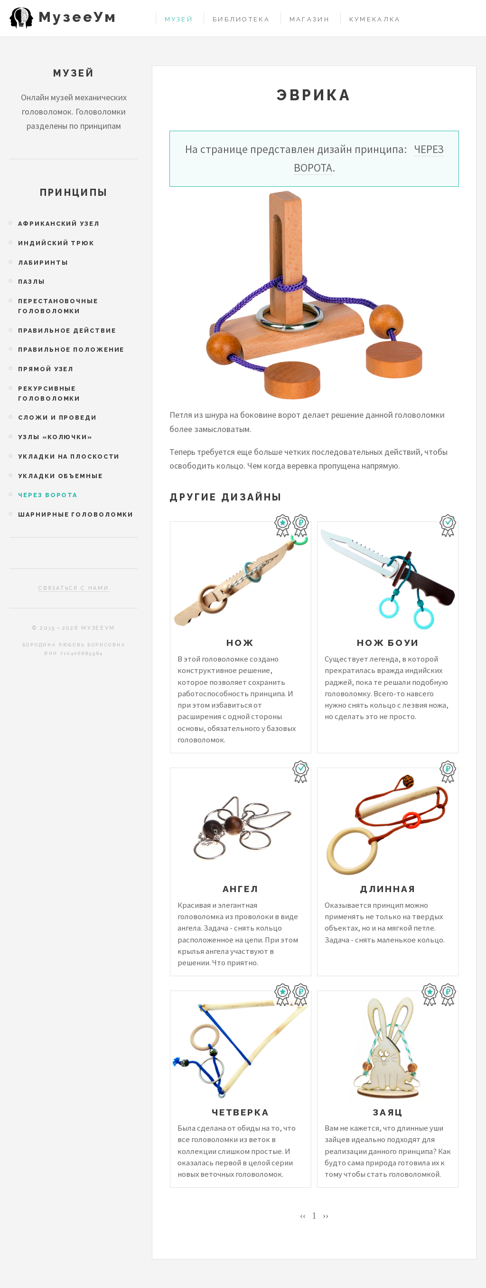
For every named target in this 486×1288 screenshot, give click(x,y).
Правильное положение (71, 349)
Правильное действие (67, 330)
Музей (179, 19)
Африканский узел (58, 223)
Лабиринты (43, 262)
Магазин (310, 19)
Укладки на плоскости (69, 456)
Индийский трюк (56, 243)
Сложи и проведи (57, 417)
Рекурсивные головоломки (49, 393)
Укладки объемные (60, 476)
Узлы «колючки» (55, 437)
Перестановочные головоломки (58, 306)
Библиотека (241, 19)
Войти (468, 18)
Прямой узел (46, 369)
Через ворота (47, 495)
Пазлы (31, 281)
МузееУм (77, 17)
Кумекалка (375, 19)
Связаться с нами (73, 588)
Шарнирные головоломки (75, 514)
